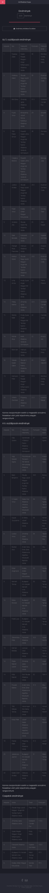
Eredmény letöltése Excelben (26, 29)
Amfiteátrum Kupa (24, 2)
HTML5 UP (28, 887)
